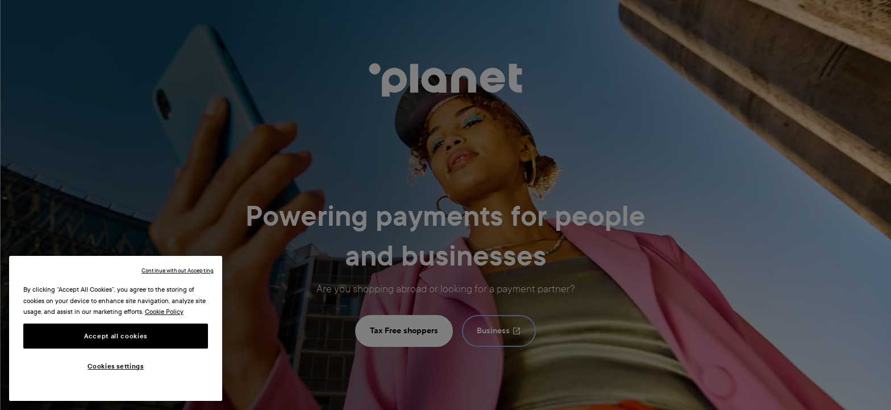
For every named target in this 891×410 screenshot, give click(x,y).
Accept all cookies (115, 336)
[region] (115, 328)
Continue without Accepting (177, 270)
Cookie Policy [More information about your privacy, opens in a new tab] (164, 311)
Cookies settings (116, 366)
